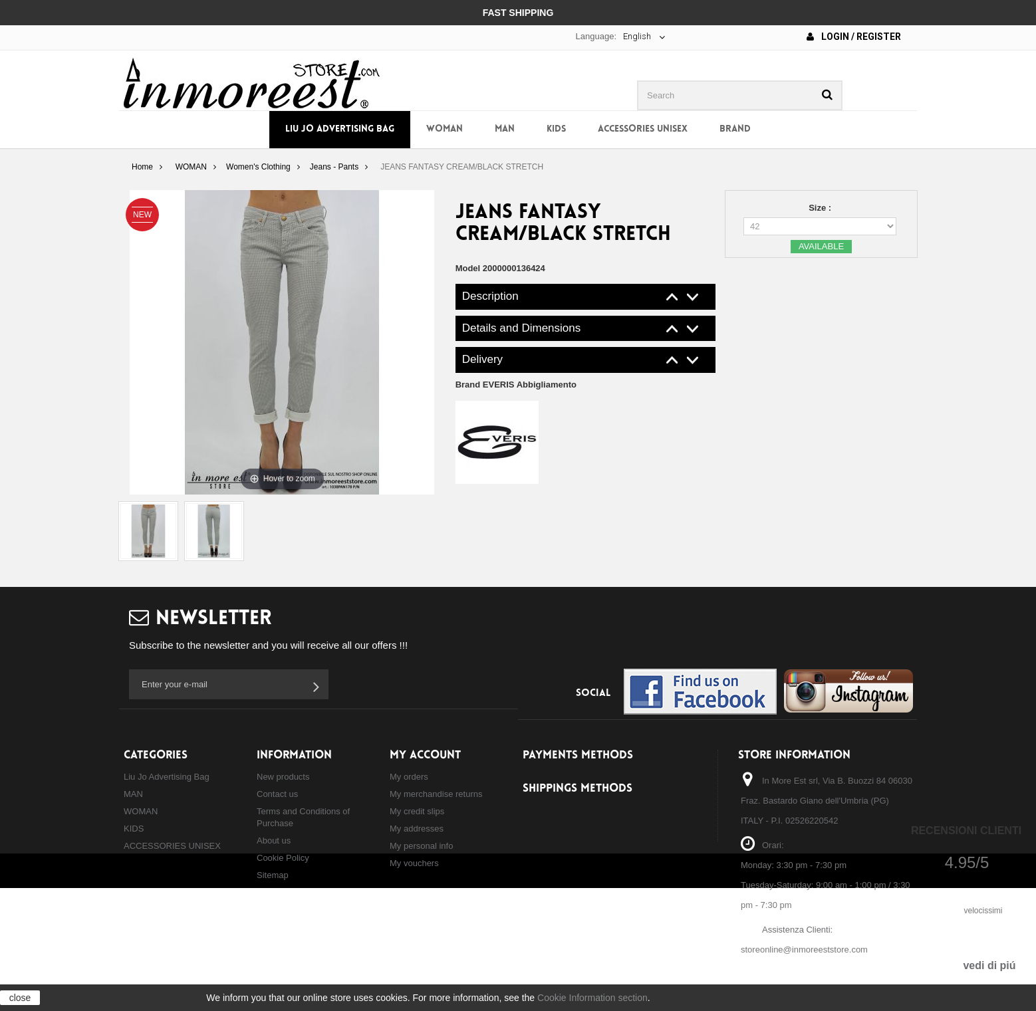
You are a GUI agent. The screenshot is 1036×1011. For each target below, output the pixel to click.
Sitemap (273, 875)
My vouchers (414, 863)
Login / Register (854, 36)
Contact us (277, 794)
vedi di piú (989, 965)
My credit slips (417, 811)
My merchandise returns (436, 794)
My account (425, 755)
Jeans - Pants (334, 166)
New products (283, 777)
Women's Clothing (258, 166)
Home (142, 166)
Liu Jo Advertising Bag (339, 129)
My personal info (421, 846)
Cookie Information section (592, 997)
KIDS (556, 129)
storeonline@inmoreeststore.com (804, 950)
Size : (821, 208)
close (20, 997)
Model (468, 268)
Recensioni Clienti (966, 830)
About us (274, 840)
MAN (505, 129)
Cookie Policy (283, 858)
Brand (735, 129)
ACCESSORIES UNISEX (643, 129)
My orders (409, 777)
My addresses (417, 829)
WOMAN (444, 129)
